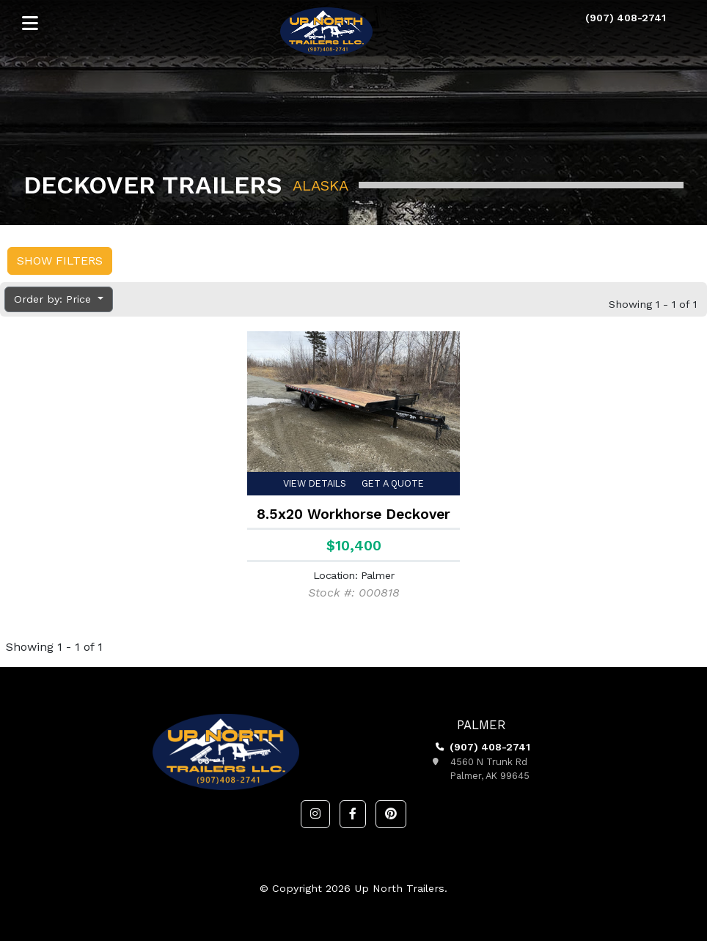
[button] (315, 814)
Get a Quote (393, 483)
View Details (314, 483)
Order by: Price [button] (54, 299)
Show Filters (60, 260)
